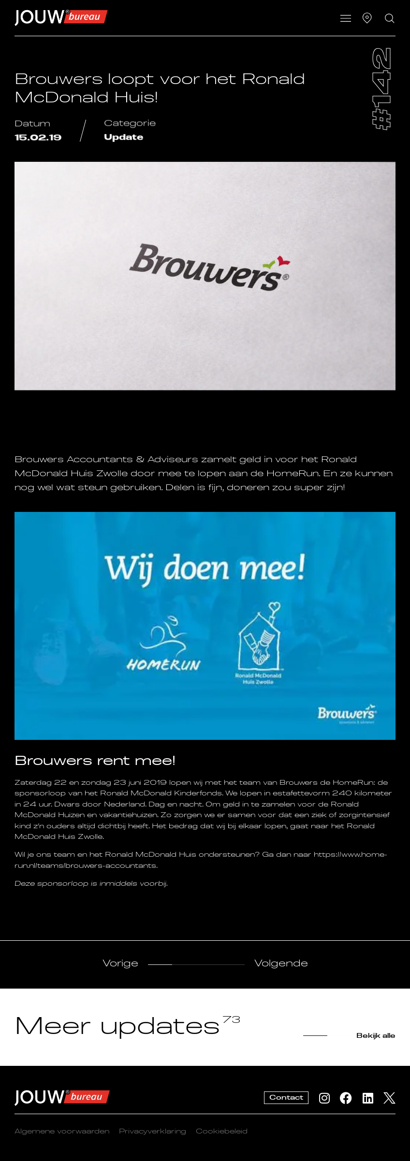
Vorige (120, 964)
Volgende (281, 964)
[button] (345, 19)
